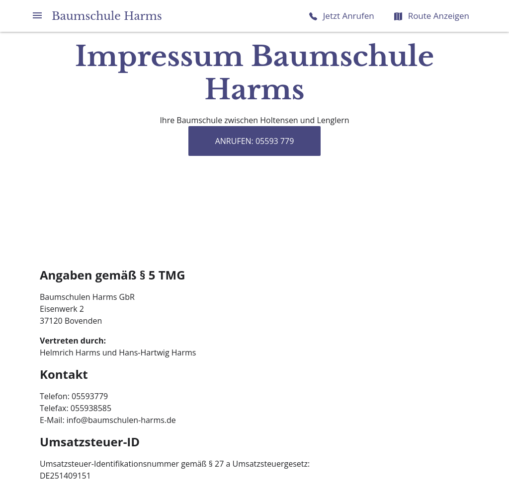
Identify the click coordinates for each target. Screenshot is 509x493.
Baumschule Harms (107, 16)
